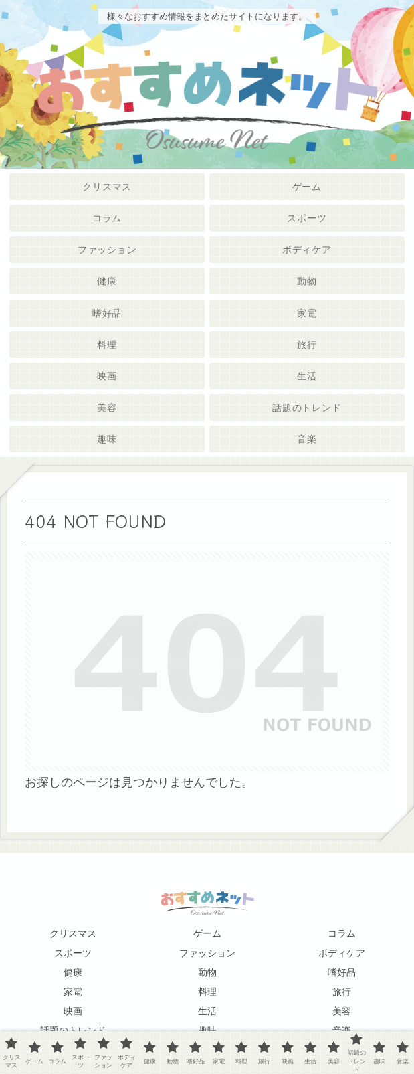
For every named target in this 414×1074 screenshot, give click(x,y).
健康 (73, 972)
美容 (341, 1011)
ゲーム (207, 933)
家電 (73, 991)
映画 (73, 1011)
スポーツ (73, 953)
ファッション (207, 953)
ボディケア (341, 953)
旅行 (341, 991)
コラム (342, 933)
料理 (207, 991)
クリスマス (72, 933)
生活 (207, 1011)
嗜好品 (342, 972)
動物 (207, 972)
